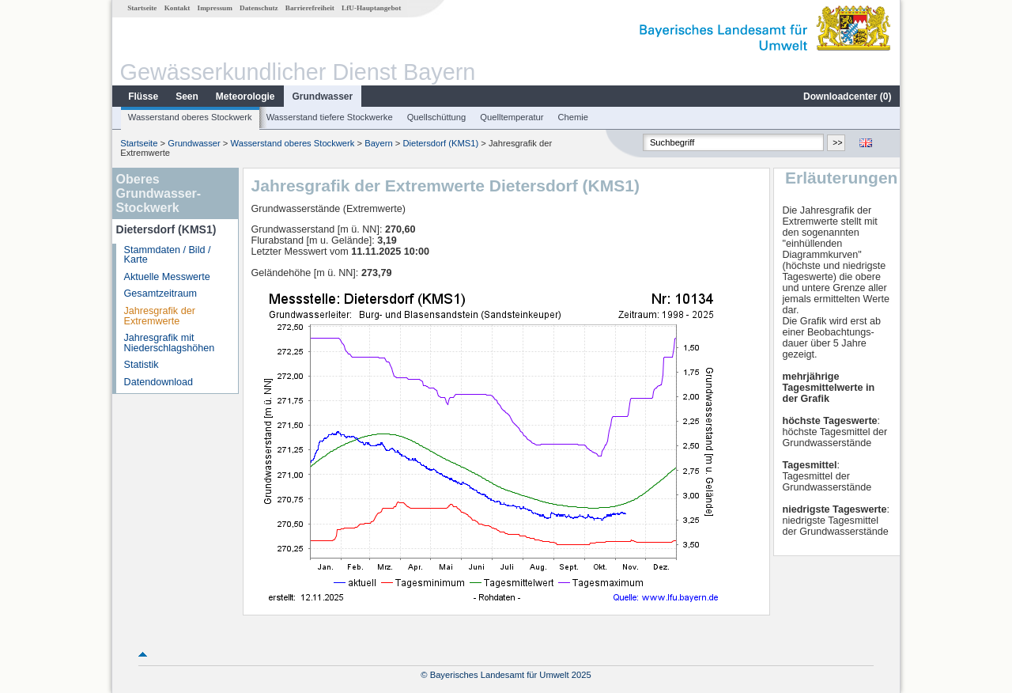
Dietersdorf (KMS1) (440, 143)
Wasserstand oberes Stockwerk (190, 117)
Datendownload (159, 382)
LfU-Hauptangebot (371, 8)
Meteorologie (245, 96)
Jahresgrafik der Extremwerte (159, 316)
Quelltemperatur (511, 117)
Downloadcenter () (847, 96)
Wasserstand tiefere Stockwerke (329, 117)
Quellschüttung (436, 117)
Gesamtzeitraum (160, 293)
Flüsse (143, 96)
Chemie (573, 117)
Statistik (141, 364)
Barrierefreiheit (309, 8)
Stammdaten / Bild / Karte (167, 255)
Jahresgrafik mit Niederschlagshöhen (169, 343)
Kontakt (177, 8)
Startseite (142, 8)
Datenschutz (259, 8)
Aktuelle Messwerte (167, 276)
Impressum (215, 8)
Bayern (378, 143)
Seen (187, 96)
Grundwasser (323, 96)
